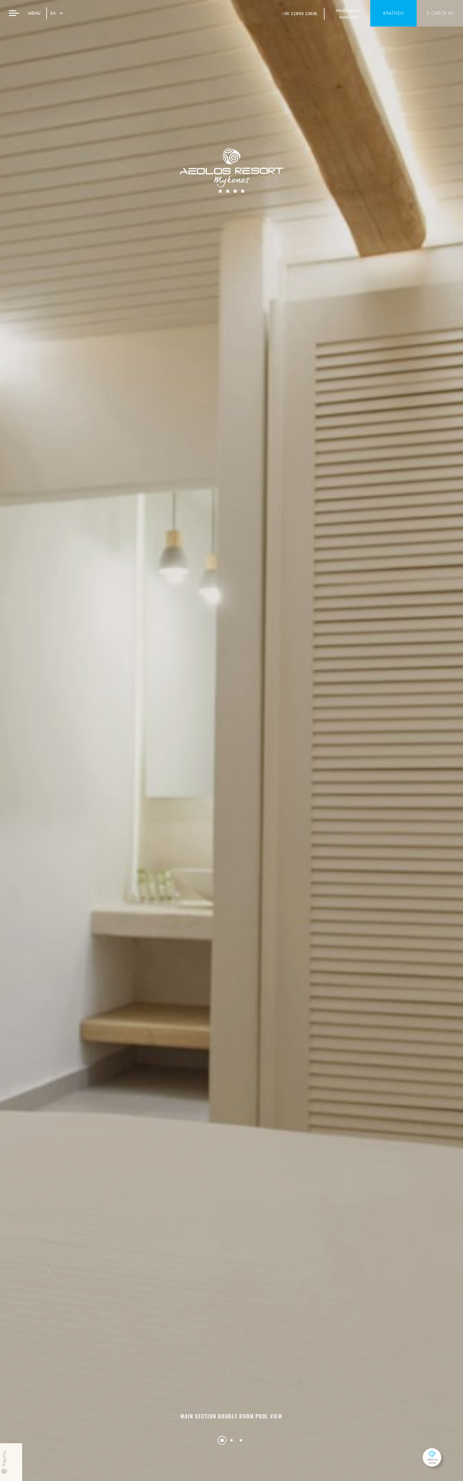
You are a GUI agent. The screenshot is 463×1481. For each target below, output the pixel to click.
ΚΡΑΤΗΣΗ (393, 13)
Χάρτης (4, 1462)
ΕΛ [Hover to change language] (56, 13)
